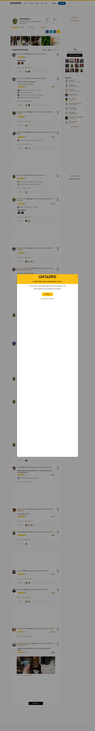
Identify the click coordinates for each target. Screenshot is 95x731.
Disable (47, 294)
